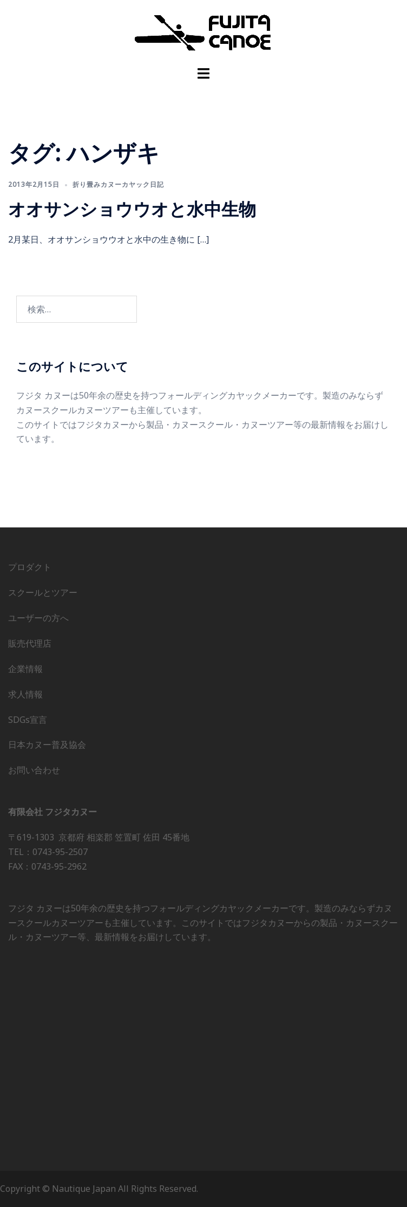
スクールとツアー (42, 592)
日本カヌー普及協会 (47, 745)
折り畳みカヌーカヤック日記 (118, 184)
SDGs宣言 (27, 720)
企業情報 (25, 669)
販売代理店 (29, 643)
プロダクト (29, 567)
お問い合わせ (34, 770)
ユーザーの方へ (38, 618)
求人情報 (25, 694)
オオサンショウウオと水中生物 (132, 208)
